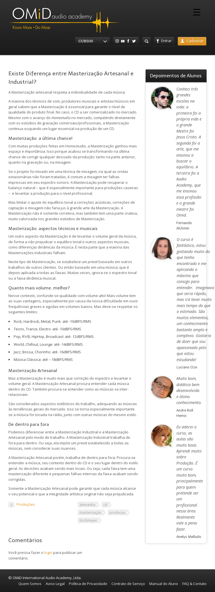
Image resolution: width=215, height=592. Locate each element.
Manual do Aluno (163, 583)
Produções (26, 504)
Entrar (164, 40)
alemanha (87, 504)
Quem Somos (29, 583)
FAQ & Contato (194, 583)
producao (117, 512)
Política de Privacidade (88, 583)
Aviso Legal (55, 583)
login (48, 552)
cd (105, 504)
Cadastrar (192, 40)
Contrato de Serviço (128, 583)
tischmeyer (88, 520)
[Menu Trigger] (196, 12)
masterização (90, 512)
